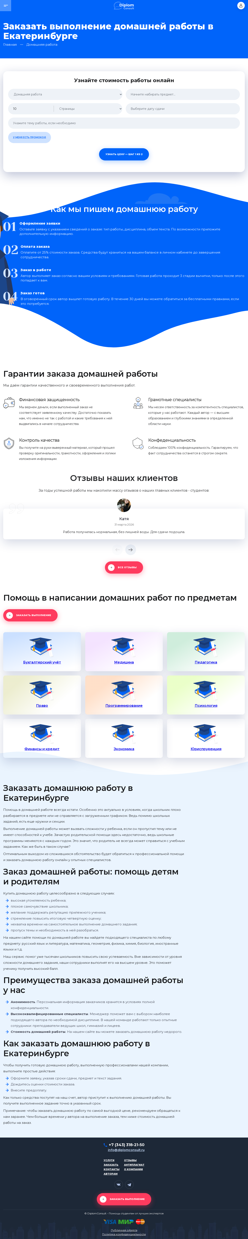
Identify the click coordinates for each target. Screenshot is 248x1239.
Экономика (124, 749)
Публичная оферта (124, 1230)
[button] (5, 5)
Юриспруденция (206, 749)
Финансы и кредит (42, 749)
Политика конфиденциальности (124, 1234)
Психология (206, 706)
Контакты (112, 1169)
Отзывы (130, 1160)
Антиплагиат (134, 1164)
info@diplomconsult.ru (126, 1150)
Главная (10, 45)
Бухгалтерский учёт (42, 662)
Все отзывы (127, 567)
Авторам (111, 1173)
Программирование (124, 706)
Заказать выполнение (33, 615)
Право (42, 706)
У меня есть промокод (29, 137)
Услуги (109, 1160)
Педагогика (206, 662)
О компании (133, 1169)
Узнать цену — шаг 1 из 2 (124, 154)
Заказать (111, 1164)
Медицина (124, 662)
